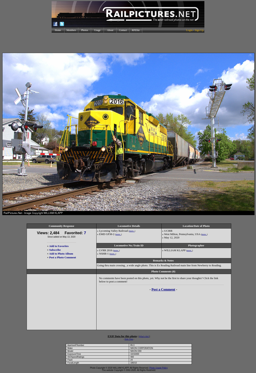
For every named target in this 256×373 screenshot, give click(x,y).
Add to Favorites (59, 246)
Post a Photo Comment (62, 257)
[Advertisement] (128, 42)
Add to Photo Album (61, 253)
